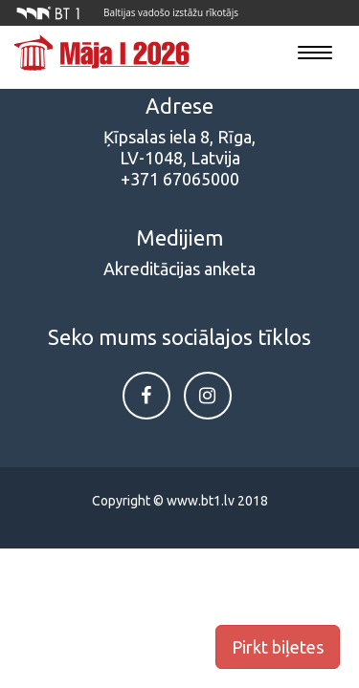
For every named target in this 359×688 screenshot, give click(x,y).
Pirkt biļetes (278, 646)
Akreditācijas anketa (179, 268)
